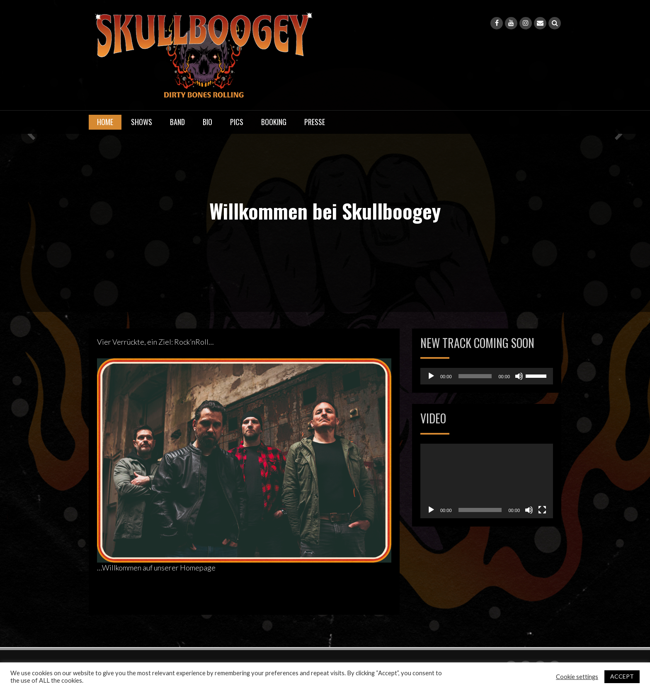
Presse (314, 121)
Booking (273, 121)
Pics (236, 121)
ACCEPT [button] (622, 676)
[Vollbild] (542, 510)
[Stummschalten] (519, 376)
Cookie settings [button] (577, 676)
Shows (141, 121)
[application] (486, 376)
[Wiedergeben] (431, 376)
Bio (207, 121)
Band (177, 121)
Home (105, 121)
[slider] (475, 376)
